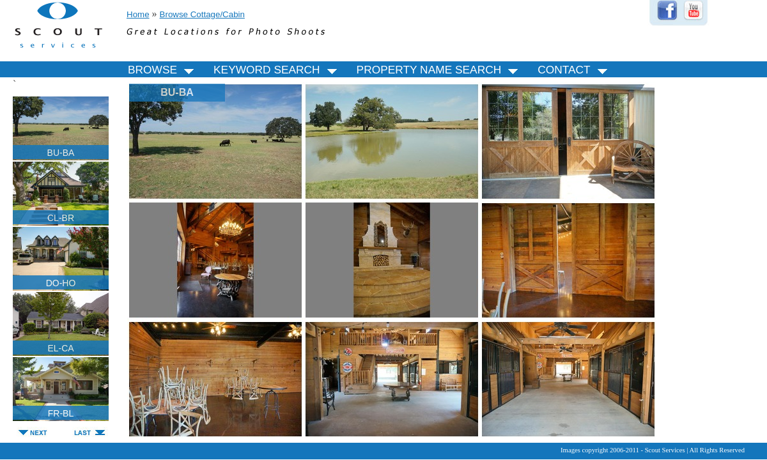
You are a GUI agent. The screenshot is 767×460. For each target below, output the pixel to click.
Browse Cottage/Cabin (202, 14)
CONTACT (574, 70)
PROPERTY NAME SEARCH (439, 70)
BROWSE (163, 70)
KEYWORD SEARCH (277, 70)
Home (138, 14)
